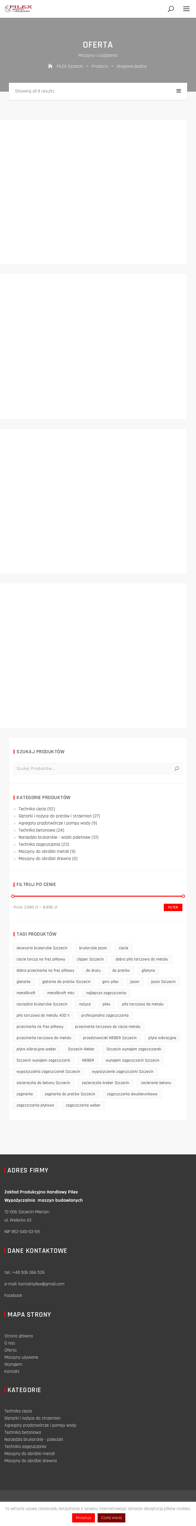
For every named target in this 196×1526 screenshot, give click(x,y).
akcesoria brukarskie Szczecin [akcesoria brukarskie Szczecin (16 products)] (42, 948)
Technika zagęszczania (39, 844)
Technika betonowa (37, 830)
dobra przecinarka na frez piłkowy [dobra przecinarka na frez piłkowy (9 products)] (45, 970)
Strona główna (18, 1336)
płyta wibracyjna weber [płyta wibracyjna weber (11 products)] (36, 1049)
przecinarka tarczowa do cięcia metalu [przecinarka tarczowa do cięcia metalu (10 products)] (107, 1026)
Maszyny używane (21, 1357)
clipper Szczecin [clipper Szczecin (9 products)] (90, 959)
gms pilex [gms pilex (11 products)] (110, 981)
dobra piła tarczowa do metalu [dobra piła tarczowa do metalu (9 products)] (142, 959)
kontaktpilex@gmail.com (41, 1284)
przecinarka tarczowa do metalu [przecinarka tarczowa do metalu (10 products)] (44, 1038)
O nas (9, 1343)
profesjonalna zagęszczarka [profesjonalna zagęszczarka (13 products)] (105, 1015)
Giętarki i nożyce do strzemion (32, 1418)
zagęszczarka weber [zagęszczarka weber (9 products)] (83, 1105)
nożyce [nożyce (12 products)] (85, 1004)
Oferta (10, 1350)
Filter (173, 907)
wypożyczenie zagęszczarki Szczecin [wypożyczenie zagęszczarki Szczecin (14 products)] (122, 1071)
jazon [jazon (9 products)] (134, 981)
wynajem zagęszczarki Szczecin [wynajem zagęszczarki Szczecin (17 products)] (132, 1060)
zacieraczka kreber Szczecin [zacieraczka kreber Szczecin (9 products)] (105, 1083)
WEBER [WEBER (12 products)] (88, 1060)
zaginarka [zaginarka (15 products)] (25, 1094)
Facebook (13, 1295)
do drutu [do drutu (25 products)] (93, 970)
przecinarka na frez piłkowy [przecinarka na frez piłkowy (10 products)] (40, 1026)
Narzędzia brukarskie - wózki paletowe (54, 837)
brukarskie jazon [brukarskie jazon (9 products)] (93, 948)
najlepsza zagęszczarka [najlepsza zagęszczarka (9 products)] (106, 993)
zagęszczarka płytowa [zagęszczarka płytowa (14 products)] (35, 1105)
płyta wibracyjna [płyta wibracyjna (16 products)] (162, 1038)
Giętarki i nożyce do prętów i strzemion (55, 816)
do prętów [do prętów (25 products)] (121, 970)
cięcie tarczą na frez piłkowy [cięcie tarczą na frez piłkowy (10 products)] (41, 959)
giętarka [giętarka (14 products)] (23, 981)
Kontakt (12, 1371)
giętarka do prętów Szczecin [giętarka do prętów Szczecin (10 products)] (66, 981)
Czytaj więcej (111, 1517)
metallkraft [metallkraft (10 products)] (26, 993)
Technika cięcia (32, 809)
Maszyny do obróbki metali (44, 851)
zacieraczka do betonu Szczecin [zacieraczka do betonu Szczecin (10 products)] (43, 1083)
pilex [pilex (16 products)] (106, 1004)
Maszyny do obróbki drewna (45, 859)
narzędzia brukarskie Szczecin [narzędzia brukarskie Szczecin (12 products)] (42, 1004)
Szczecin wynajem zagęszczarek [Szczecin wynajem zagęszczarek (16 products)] (133, 1049)
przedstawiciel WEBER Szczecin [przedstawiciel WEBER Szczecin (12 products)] (110, 1038)
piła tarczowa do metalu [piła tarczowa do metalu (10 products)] (142, 1004)
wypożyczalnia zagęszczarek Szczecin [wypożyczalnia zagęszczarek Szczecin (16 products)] (48, 1071)
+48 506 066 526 (28, 1272)
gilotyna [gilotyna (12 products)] (148, 970)
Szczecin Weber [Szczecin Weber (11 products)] (81, 1049)
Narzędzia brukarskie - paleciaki (33, 1439)
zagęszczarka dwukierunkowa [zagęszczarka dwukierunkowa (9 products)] (132, 1094)
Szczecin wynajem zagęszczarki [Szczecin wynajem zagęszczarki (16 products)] (43, 1060)
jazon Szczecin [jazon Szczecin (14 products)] (163, 981)
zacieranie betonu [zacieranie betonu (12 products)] (156, 1083)
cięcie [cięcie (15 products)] (123, 948)
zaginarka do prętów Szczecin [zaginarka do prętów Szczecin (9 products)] (70, 1094)
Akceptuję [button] (83, 1517)
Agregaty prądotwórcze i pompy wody (54, 823)
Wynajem (13, 1364)
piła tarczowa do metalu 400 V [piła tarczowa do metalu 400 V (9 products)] (43, 1015)
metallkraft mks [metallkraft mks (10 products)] (60, 993)
